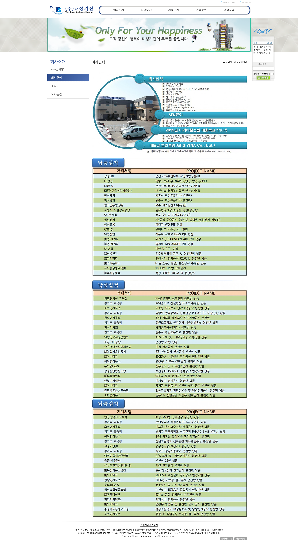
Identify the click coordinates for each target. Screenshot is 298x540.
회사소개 (118, 10)
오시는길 (56, 94)
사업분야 (146, 10)
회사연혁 (56, 77)
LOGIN (235, 2)
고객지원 (229, 10)
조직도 (55, 85)
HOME (226, 2)
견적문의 (201, 10)
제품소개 (173, 10)
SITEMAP (246, 2)
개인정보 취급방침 (261, 73)
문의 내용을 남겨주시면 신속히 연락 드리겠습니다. (263, 53)
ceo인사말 (57, 69)
